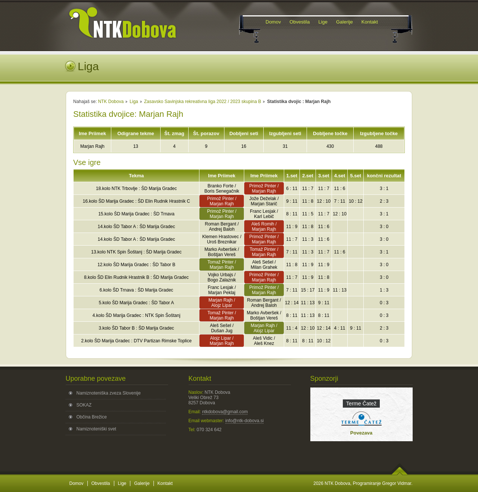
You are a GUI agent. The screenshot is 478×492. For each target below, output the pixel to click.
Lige (122, 483)
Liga (134, 101)
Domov (76, 483)
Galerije (141, 483)
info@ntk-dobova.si (244, 420)
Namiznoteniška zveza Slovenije (109, 393)
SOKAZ (84, 405)
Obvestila (100, 483)
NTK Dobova (111, 101)
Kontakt (165, 483)
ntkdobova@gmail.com (225, 411)
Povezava (361, 433)
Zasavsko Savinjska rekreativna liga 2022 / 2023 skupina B (202, 101)
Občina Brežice (92, 417)
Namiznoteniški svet (97, 429)
